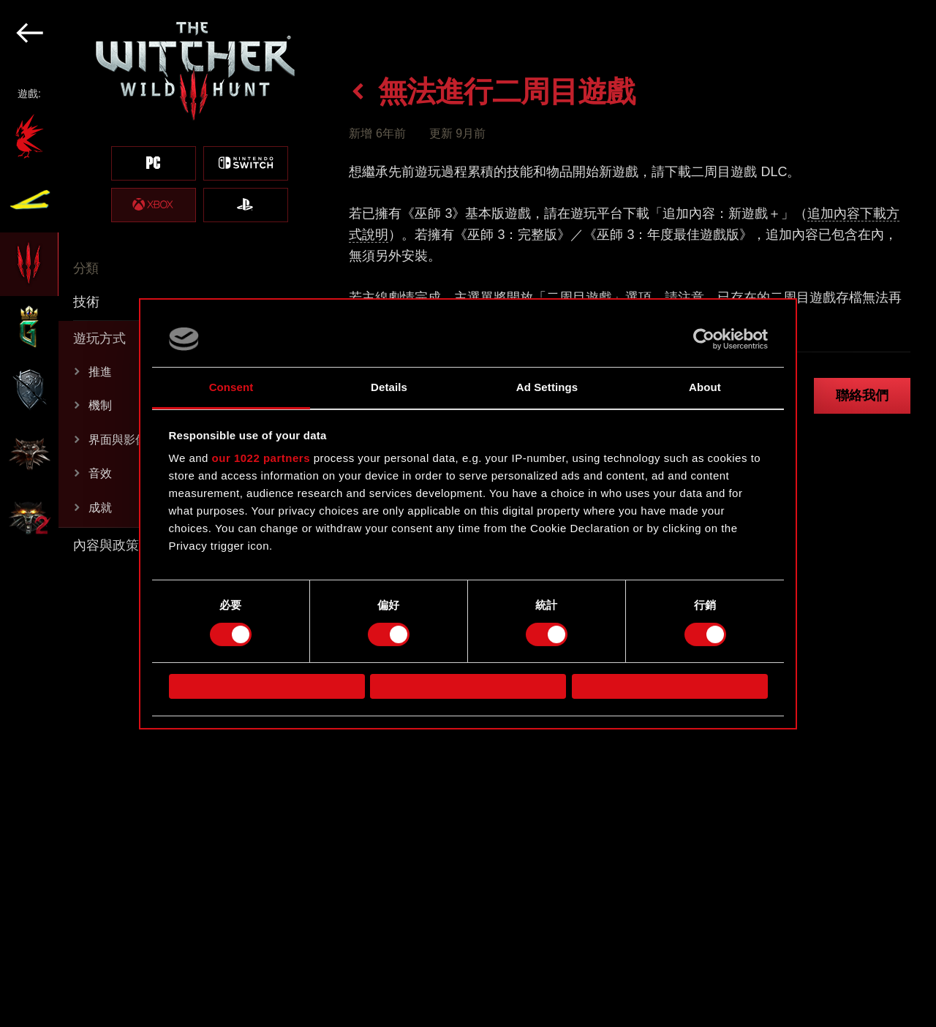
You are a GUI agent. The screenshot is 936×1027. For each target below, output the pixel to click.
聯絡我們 (862, 395)
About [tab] (705, 387)
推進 (100, 371)
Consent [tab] (231, 387)
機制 (100, 405)
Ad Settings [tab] (547, 387)
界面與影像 (117, 439)
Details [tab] (389, 387)
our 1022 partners (261, 458)
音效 (100, 473)
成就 (100, 507)
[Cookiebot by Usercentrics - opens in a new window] (704, 339)
